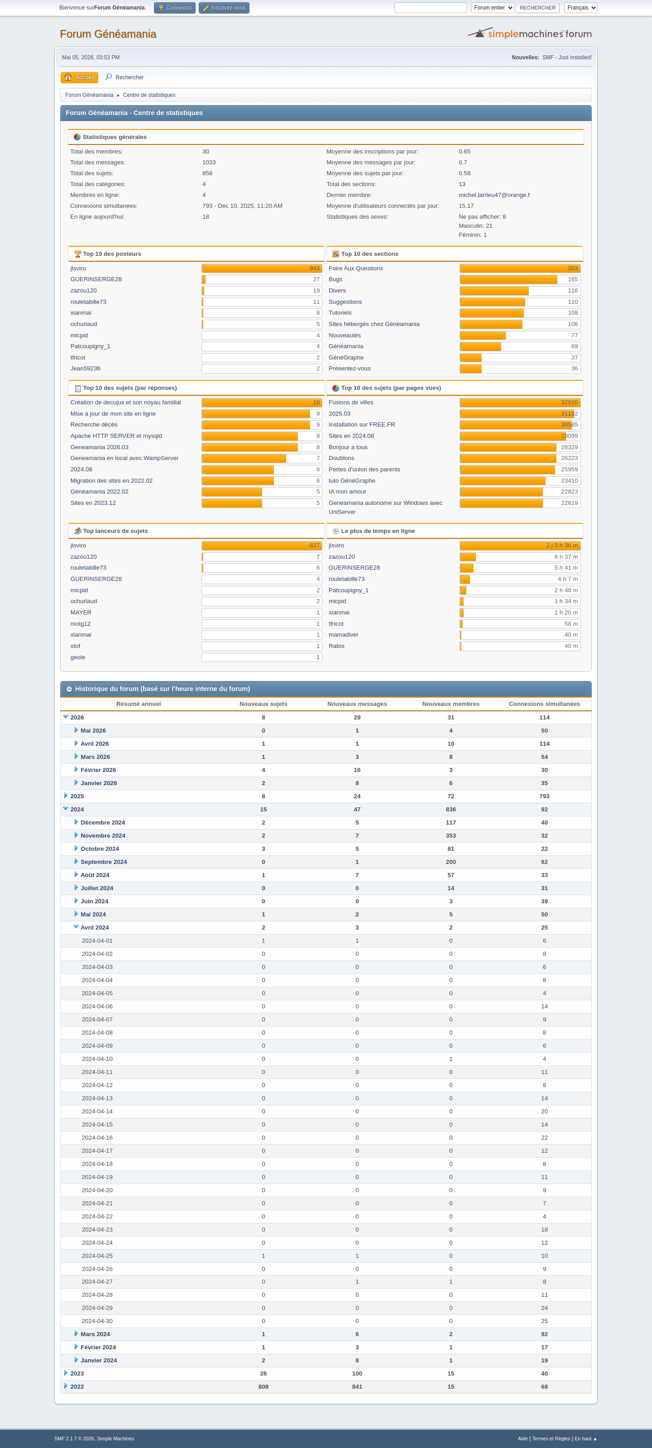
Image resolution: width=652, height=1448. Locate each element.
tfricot (78, 357)
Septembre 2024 (104, 861)
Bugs (335, 279)
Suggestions (345, 301)
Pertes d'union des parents (364, 469)
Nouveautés (345, 335)
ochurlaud (84, 324)
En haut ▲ (586, 1438)
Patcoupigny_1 (90, 346)
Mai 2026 (93, 730)
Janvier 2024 (99, 1360)
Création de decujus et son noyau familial (126, 402)
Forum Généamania (108, 34)
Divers (337, 290)
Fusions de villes (351, 402)
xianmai (81, 312)
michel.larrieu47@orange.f (494, 195)
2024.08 (81, 469)
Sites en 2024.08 (351, 435)
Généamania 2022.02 (100, 491)
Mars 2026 (95, 756)
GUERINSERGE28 (96, 279)
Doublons (341, 458)
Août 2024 (95, 875)
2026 (77, 717)
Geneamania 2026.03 (100, 447)
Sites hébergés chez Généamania (374, 324)
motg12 (81, 623)
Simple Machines (115, 1438)
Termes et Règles (551, 1438)
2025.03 (339, 413)
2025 (77, 796)
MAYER (81, 612)
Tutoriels (340, 312)
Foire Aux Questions (356, 268)
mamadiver (344, 634)
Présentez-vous (350, 368)
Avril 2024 (95, 927)
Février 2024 (98, 1347)
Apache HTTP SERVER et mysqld (116, 435)
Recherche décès (94, 424)
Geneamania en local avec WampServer (125, 458)
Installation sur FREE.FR (362, 424)
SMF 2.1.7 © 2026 (74, 1438)
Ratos (337, 645)
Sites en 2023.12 (93, 502)
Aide (523, 1438)
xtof (75, 645)
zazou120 (84, 290)
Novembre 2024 (103, 835)
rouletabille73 (88, 301)
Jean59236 (86, 368)
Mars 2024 (95, 1334)
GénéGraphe (346, 357)
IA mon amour (347, 491)
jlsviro (78, 268)
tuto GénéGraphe (352, 480)
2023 (77, 1373)
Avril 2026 (95, 743)
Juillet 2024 (97, 888)
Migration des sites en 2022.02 (112, 480)
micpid (79, 335)
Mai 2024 (93, 914)
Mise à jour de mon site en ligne (113, 413)
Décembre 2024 (103, 822)
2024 (77, 809)
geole (78, 657)
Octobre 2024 (100, 848)
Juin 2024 (94, 901)
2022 (77, 1386)
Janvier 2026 (99, 783)
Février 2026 (98, 770)
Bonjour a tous (348, 447)
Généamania (346, 346)
